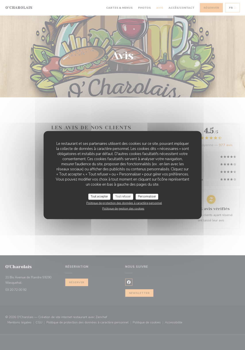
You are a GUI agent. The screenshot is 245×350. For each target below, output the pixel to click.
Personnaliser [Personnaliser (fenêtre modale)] (147, 197)
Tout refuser (123, 197)
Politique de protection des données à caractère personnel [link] (124, 203)
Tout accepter (99, 197)
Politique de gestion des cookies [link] (123, 208)
